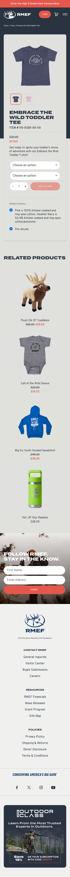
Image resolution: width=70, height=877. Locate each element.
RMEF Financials (35, 697)
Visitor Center (35, 663)
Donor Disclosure (35, 749)
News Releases (35, 703)
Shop (12, 25)
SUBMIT (34, 589)
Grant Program (35, 710)
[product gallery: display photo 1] (15, 99)
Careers (35, 676)
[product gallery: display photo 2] (28, 99)
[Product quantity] (19, 186)
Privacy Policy (35, 737)
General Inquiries (35, 657)
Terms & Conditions (35, 756)
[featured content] (35, 836)
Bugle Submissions (35, 670)
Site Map (35, 716)
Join (44, 14)
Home (6, 25)
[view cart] (56, 14)
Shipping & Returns (35, 743)
